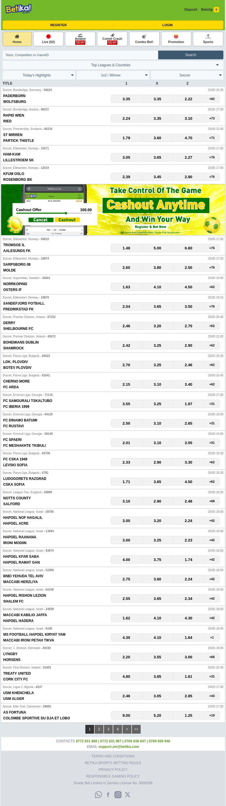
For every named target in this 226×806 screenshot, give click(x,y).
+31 (212, 403)
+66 (212, 657)
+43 (212, 696)
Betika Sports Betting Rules (113, 763)
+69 (212, 501)
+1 (212, 637)
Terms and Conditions (113, 756)
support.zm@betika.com (118, 747)
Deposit (190, 10)
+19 (212, 715)
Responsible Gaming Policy (113, 776)
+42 (212, 520)
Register (58, 25)
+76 (212, 157)
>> (136, 729)
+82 (212, 99)
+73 (212, 118)
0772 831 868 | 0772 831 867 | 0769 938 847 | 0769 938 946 (123, 741)
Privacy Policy (113, 770)
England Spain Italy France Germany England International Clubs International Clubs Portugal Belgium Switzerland (113, 65)
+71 (212, 138)
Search (190, 55)
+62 (212, 287)
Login (168, 25)
